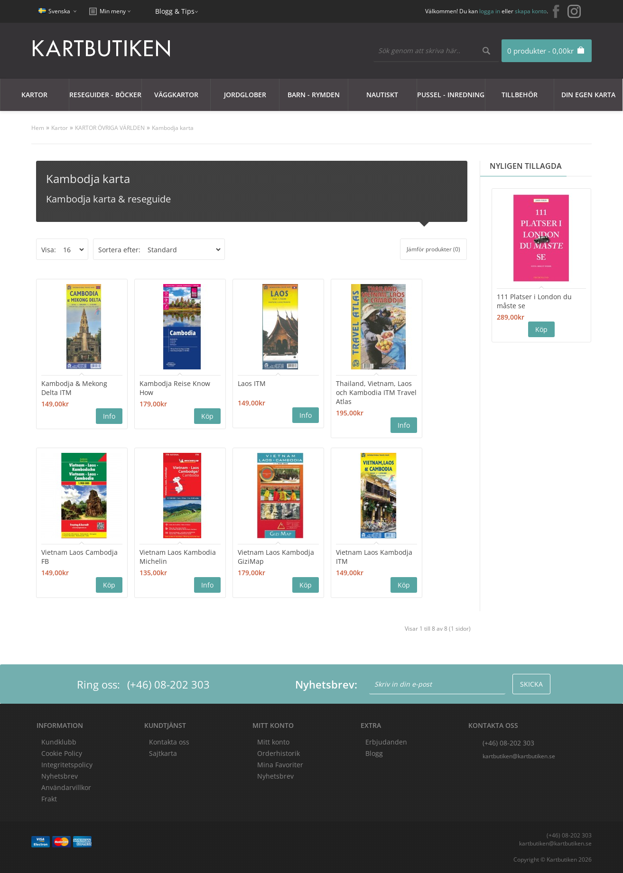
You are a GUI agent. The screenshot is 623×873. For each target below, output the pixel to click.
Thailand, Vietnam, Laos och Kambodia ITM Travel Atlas (376, 392)
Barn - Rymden (314, 94)
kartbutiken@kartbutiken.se (519, 756)
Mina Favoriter (280, 764)
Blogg (374, 753)
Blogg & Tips (175, 11)
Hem (37, 128)
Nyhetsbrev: (326, 684)
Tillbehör (520, 94)
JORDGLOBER (245, 94)
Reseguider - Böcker (105, 94)
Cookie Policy (61, 753)
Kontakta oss (169, 741)
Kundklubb (58, 741)
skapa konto (531, 11)
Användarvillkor (66, 787)
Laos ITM (252, 383)
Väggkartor (176, 94)
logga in (489, 11)
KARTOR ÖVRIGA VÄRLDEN (110, 128)
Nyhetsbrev (275, 776)
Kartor (34, 94)
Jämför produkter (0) (433, 249)
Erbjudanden (386, 741)
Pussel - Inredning (450, 94)
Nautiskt (382, 94)
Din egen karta (588, 94)
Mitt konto (273, 741)
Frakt (49, 798)
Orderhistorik (278, 753)
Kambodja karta (173, 128)
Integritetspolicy (67, 764)
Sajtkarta (163, 753)
